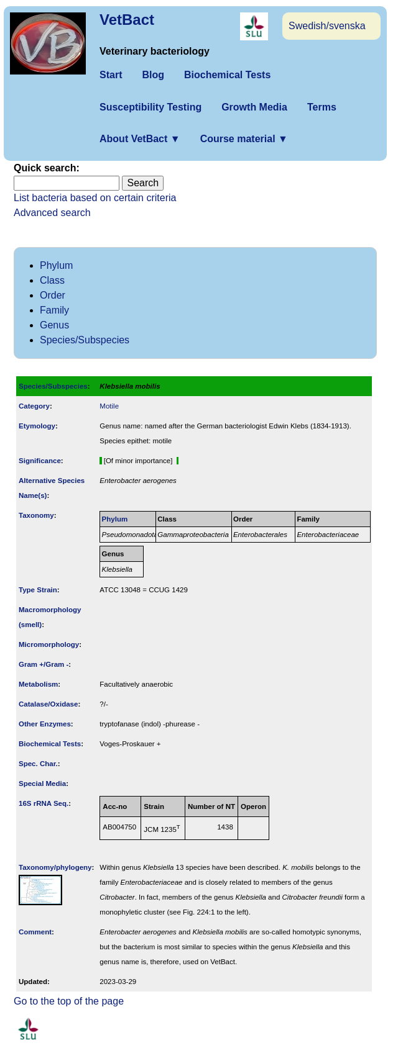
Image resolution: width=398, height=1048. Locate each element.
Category (34, 406)
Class (52, 280)
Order (52, 295)
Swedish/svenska (327, 25)
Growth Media (254, 107)
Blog (153, 75)
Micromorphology (49, 644)
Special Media (42, 783)
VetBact (127, 19)
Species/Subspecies (84, 340)
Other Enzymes (45, 724)
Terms (321, 107)
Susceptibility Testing (150, 107)
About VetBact (140, 138)
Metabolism (38, 684)
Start (111, 75)
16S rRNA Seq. (43, 803)
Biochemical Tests (227, 75)
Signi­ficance (40, 460)
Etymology (37, 426)
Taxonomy (36, 515)
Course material (244, 138)
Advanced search (52, 212)
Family (54, 310)
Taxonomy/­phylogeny (55, 867)
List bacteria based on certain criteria (95, 197)
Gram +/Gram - (43, 664)
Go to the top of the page (69, 1001)
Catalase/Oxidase (48, 704)
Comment (35, 932)
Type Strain (38, 590)
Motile (109, 406)
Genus (54, 325)
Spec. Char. (38, 763)
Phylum (56, 265)
